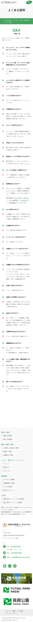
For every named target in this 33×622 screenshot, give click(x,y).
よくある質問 (7, 487)
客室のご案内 (7, 451)
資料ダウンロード (9, 490)
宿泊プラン (6, 467)
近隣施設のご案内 (9, 483)
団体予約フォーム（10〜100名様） (14, 499)
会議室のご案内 (8, 455)
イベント (6, 464)
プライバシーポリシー (11, 613)
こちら (21, 136)
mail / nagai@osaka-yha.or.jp (16, 557)
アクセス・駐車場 (9, 479)
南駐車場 (26, 198)
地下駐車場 (18, 198)
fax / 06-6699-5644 (12, 552)
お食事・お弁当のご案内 (11, 448)
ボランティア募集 (10, 611)
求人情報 (20, 611)
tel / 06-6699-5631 (12, 546)
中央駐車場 (24, 200)
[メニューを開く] (29, 3)
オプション (6, 471)
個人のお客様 (7, 439)
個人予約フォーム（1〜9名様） (13, 502)
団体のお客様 (7, 436)
